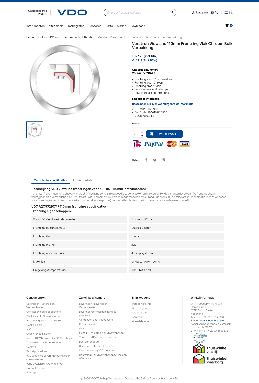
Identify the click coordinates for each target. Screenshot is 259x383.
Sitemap (31, 372)
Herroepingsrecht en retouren (44, 320)
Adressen (137, 317)
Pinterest (163, 160)
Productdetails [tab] (83, 180)
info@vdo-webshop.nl (211, 320)
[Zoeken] (140, 12)
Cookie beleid (34, 324)
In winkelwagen (164, 134)
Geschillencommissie (38, 333)
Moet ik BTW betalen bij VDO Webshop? (49, 338)
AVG (28, 329)
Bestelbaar (163, 104)
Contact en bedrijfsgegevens (43, 311)
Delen (146, 160)
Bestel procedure (36, 351)
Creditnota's (139, 312)
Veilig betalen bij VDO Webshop (44, 363)
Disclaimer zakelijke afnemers (96, 346)
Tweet (154, 160)
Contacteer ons (35, 368)
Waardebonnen (141, 321)
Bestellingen (139, 308)
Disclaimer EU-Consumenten (43, 316)
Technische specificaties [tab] (50, 180)
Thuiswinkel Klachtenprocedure (44, 342)
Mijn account (141, 297)
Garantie (31, 346)
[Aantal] (136, 134)
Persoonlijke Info (141, 303)
